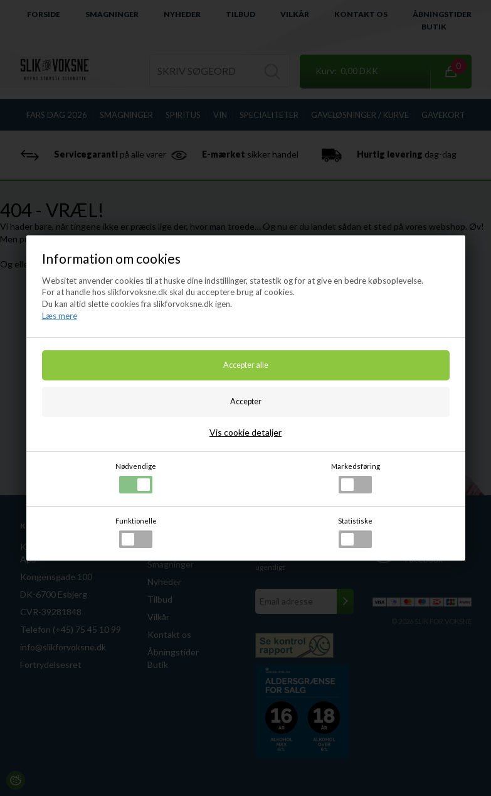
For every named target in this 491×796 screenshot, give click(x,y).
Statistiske (355, 532)
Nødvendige (135, 477)
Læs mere (59, 316)
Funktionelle (136, 532)
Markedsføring (355, 477)
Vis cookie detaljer (245, 432)
